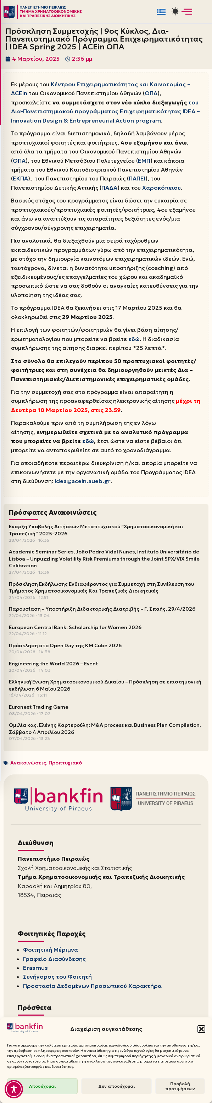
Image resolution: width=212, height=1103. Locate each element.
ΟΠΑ (151, 93)
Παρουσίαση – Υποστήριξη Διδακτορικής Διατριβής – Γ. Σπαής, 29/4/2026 (102, 611)
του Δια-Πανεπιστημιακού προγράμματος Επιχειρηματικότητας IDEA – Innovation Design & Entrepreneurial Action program (105, 111)
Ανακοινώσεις (28, 765)
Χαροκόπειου (161, 188)
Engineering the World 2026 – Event (53, 666)
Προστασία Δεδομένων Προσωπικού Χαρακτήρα (92, 988)
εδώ (134, 340)
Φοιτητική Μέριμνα (50, 952)
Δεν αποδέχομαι (116, 1086)
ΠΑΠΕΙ (137, 179)
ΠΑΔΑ (109, 188)
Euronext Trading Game (38, 709)
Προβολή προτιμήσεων (180, 1086)
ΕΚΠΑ (20, 179)
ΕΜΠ (144, 160)
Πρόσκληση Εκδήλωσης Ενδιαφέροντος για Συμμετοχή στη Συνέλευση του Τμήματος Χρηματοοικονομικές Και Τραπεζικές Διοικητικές (101, 589)
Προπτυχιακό (65, 765)
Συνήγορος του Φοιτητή (57, 979)
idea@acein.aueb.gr (83, 483)
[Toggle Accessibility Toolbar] (13, 1089)
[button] (201, 1029)
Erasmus (35, 970)
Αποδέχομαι (42, 1086)
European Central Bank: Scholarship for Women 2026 (75, 629)
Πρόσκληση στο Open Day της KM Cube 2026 (65, 647)
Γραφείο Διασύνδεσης (54, 961)
